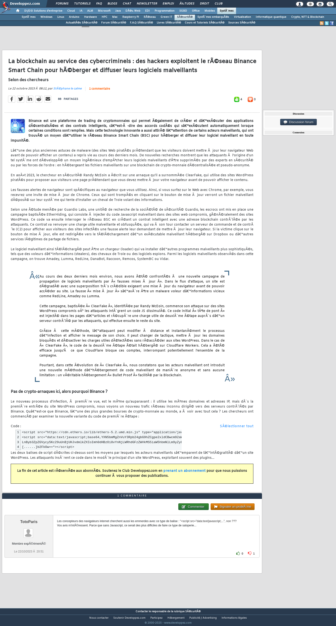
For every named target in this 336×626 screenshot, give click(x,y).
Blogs (112, 4)
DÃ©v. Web (132, 11)
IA (81, 11)
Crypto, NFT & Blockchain (307, 17)
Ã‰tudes (187, 4)
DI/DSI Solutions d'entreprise (43, 11)
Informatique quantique (271, 17)
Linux (60, 17)
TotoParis (29, 531)
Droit (204, 4)
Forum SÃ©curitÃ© (113, 22)
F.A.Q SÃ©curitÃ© (141, 22)
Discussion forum (298, 122)
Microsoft (104, 11)
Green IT (166, 17)
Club (218, 4)
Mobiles (209, 11)
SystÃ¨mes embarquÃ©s (213, 17)
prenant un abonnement (184, 474)
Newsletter (146, 4)
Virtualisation (242, 17)
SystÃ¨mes (227, 11)
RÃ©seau (150, 17)
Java (118, 11)
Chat (127, 4)
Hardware (90, 17)
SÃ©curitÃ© (185, 17)
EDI (147, 11)
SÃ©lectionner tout (236, 429)
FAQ (99, 4)
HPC (104, 17)
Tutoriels (82, 4)
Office (196, 11)
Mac (115, 17)
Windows (46, 17)
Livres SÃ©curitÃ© (169, 22)
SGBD (183, 11)
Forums (62, 4)
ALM (90, 11)
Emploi (168, 4)
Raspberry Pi (130, 17)
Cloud (71, 11)
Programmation (165, 11)
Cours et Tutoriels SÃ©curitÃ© (204, 22)
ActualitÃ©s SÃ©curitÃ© (81, 22)
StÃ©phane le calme (67, 91)
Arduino (74, 17)
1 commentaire (99, 92)
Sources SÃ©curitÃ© (241, 22)
